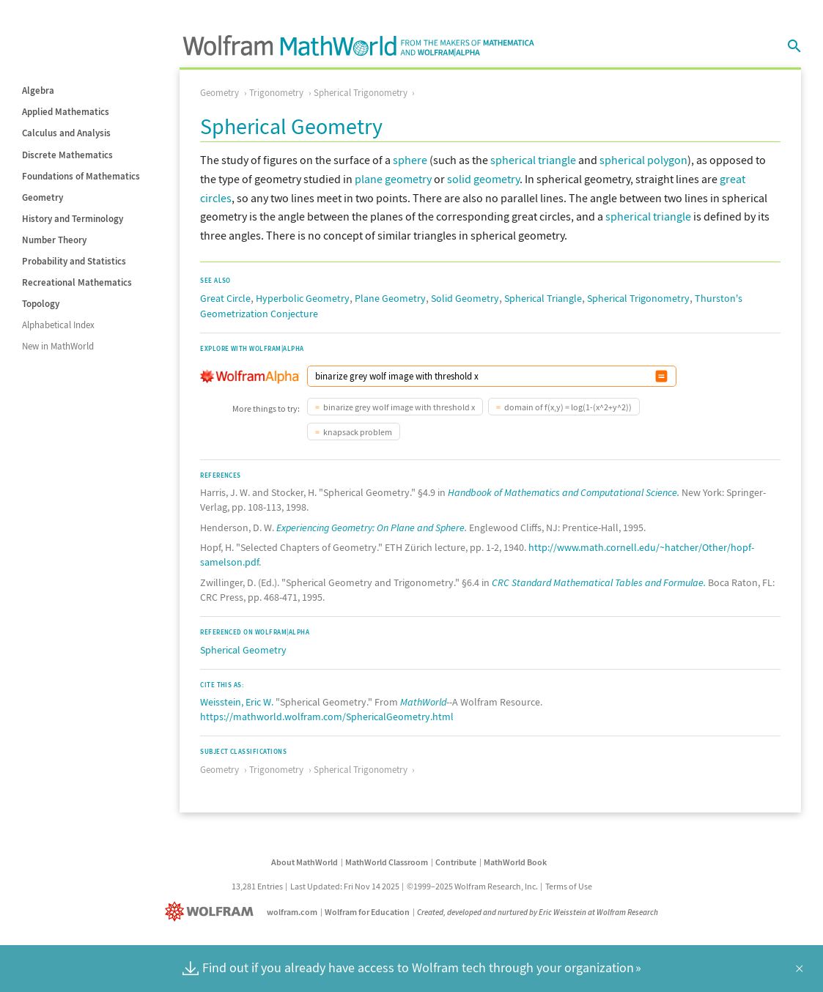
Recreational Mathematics (77, 282)
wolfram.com (292, 911)
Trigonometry (276, 92)
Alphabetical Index (58, 325)
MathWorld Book (515, 861)
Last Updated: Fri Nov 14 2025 (344, 886)
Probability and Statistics (74, 261)
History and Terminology (72, 218)
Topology (40, 303)
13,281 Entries (257, 886)
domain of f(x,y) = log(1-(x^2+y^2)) (568, 406)
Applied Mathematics (65, 112)
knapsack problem (357, 431)
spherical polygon (643, 159)
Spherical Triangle (543, 298)
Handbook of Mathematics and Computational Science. (563, 492)
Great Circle (225, 298)
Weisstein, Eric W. (236, 701)
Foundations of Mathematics (81, 176)
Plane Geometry (390, 298)
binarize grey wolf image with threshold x (399, 406)
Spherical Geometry (243, 649)
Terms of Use (568, 886)
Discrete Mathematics (67, 155)
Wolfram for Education (367, 911)
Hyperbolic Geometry (303, 298)
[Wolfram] (212, 911)
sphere (410, 159)
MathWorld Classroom (386, 861)
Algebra (38, 90)
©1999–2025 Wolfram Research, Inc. (472, 886)
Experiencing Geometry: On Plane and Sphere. (371, 527)
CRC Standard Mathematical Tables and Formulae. (599, 582)
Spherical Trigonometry (360, 92)
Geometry (42, 197)
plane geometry (393, 178)
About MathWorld (304, 861)
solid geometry (483, 178)
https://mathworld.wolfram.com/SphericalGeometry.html (327, 716)
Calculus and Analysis (66, 133)
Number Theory (54, 240)
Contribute (455, 861)
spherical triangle (533, 159)
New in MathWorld (58, 346)
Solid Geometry (465, 298)
